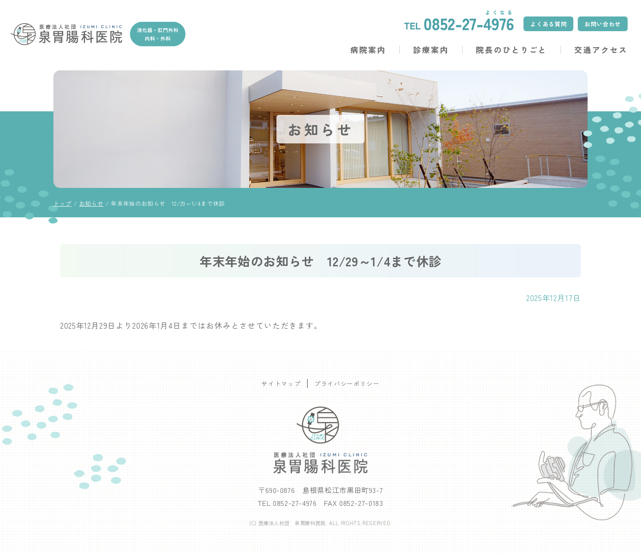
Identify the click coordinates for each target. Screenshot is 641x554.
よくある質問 (548, 24)
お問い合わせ (602, 24)
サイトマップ (280, 383)
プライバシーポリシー (346, 383)
